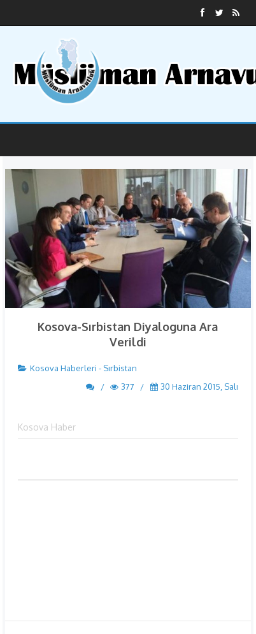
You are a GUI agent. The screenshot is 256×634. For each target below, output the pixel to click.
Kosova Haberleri (63, 368)
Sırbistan (120, 368)
